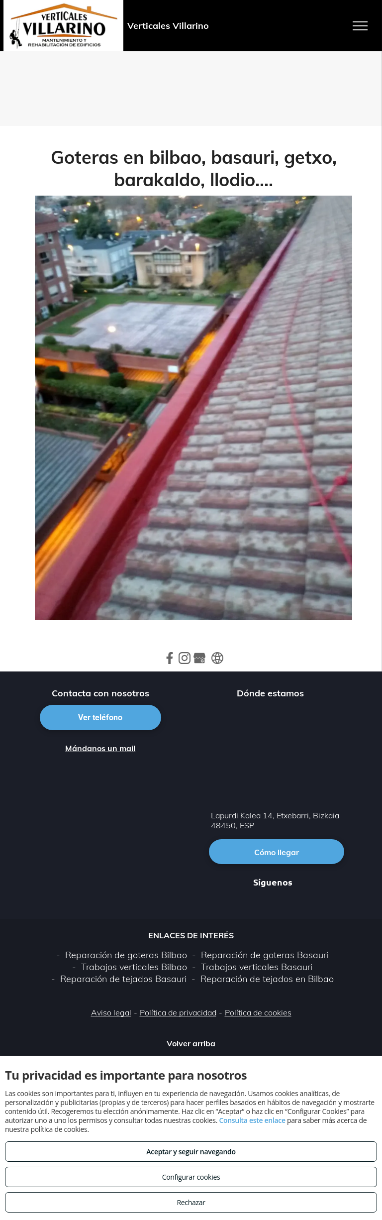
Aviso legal (111, 1012)
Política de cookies (258, 1012)
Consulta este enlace (252, 1120)
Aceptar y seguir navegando (190, 1151)
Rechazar (191, 1202)
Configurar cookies (191, 1177)
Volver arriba (191, 1043)
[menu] (360, 26)
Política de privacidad (178, 1012)
